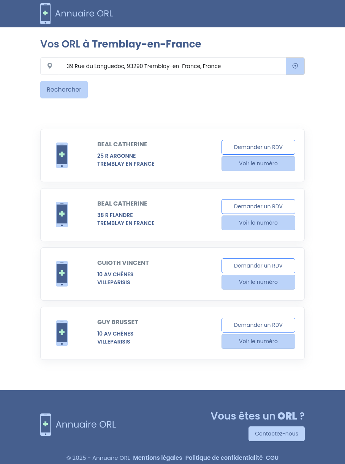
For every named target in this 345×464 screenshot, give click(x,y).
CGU (272, 458)
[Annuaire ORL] (78, 424)
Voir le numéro (258, 163)
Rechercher (64, 89)
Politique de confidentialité (224, 458)
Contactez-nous (276, 433)
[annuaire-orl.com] (76, 13)
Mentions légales (157, 458)
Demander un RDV (258, 147)
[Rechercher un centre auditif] (172, 66)
